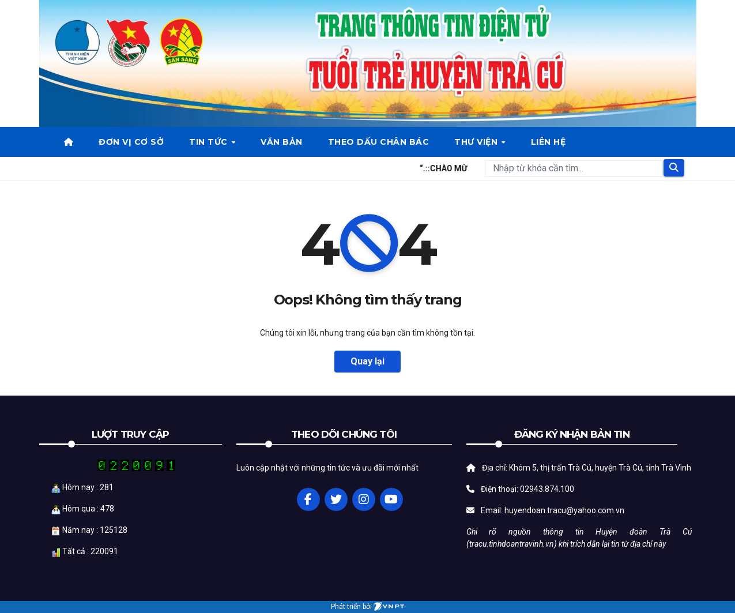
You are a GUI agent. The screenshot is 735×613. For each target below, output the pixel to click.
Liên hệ (548, 142)
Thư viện (477, 142)
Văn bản (282, 142)
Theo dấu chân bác (378, 142)
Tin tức (209, 142)
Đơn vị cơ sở (131, 142)
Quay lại (367, 361)
